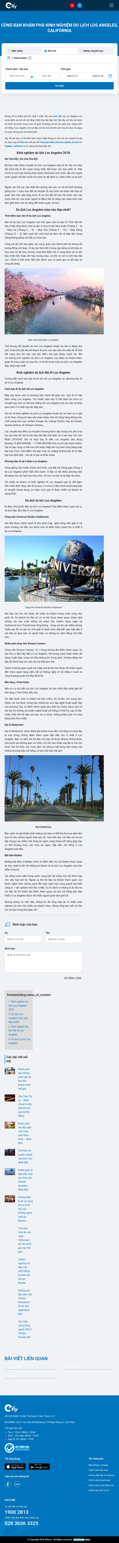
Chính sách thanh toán (99, 1480)
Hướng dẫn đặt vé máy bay (101, 1475)
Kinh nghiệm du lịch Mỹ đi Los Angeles (18, 1030)
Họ (6, 932)
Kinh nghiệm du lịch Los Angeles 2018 (18, 1005)
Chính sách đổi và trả (99, 1490)
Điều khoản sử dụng (98, 1465)
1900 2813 (17, 1512)
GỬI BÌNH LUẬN (72, 978)
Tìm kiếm (59, 86)
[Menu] (111, 5)
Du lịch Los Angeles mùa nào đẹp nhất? (18, 1018)
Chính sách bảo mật (98, 1470)
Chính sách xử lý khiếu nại (101, 1485)
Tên (48, 932)
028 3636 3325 (21, 1523)
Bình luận (10, 948)
